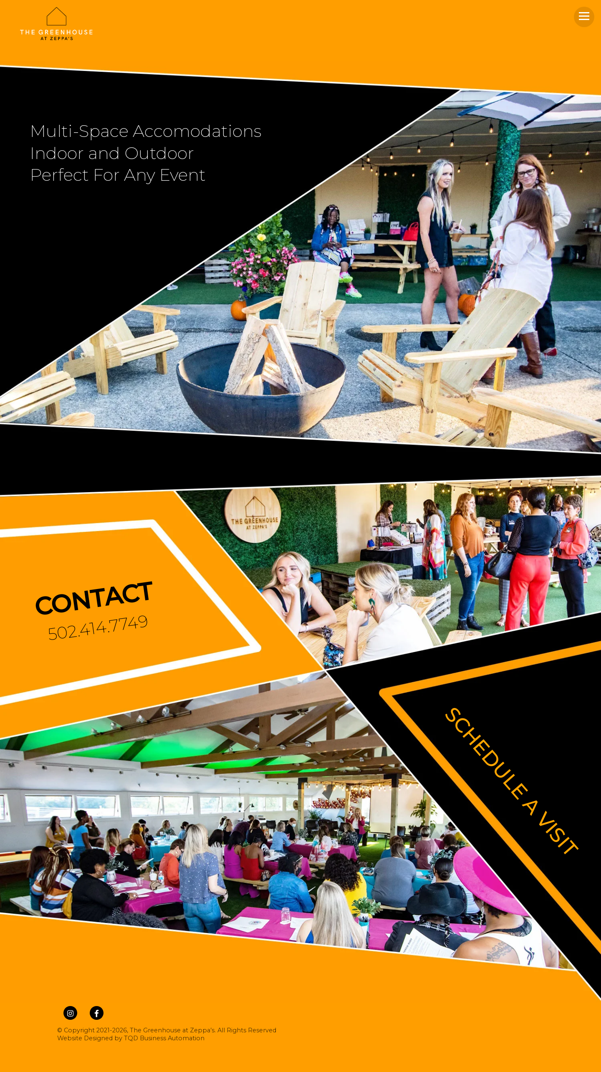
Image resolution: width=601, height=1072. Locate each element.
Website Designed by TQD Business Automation (131, 1038)
